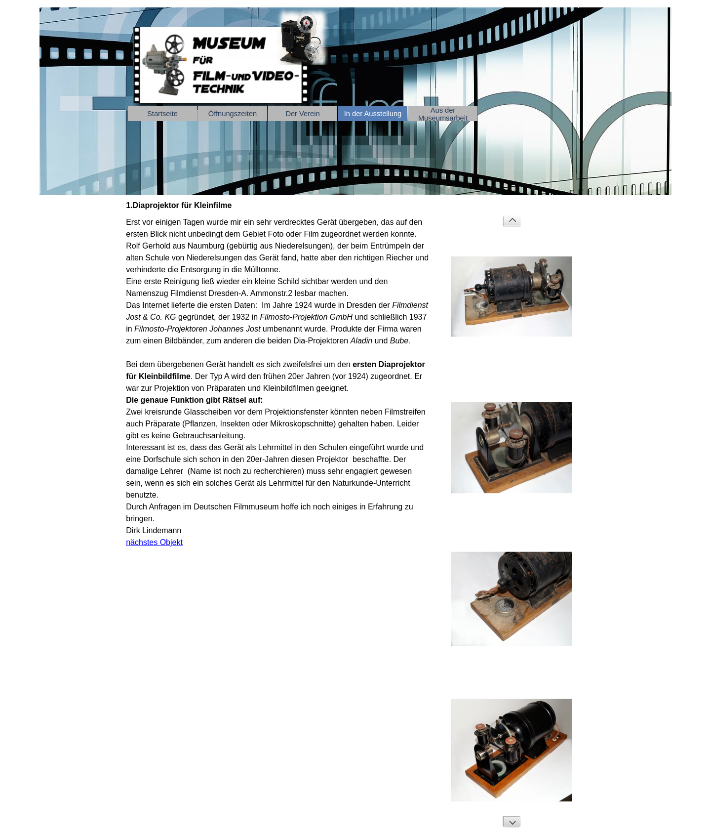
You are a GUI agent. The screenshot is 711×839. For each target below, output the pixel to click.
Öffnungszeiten (232, 114)
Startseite (162, 114)
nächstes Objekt (154, 542)
